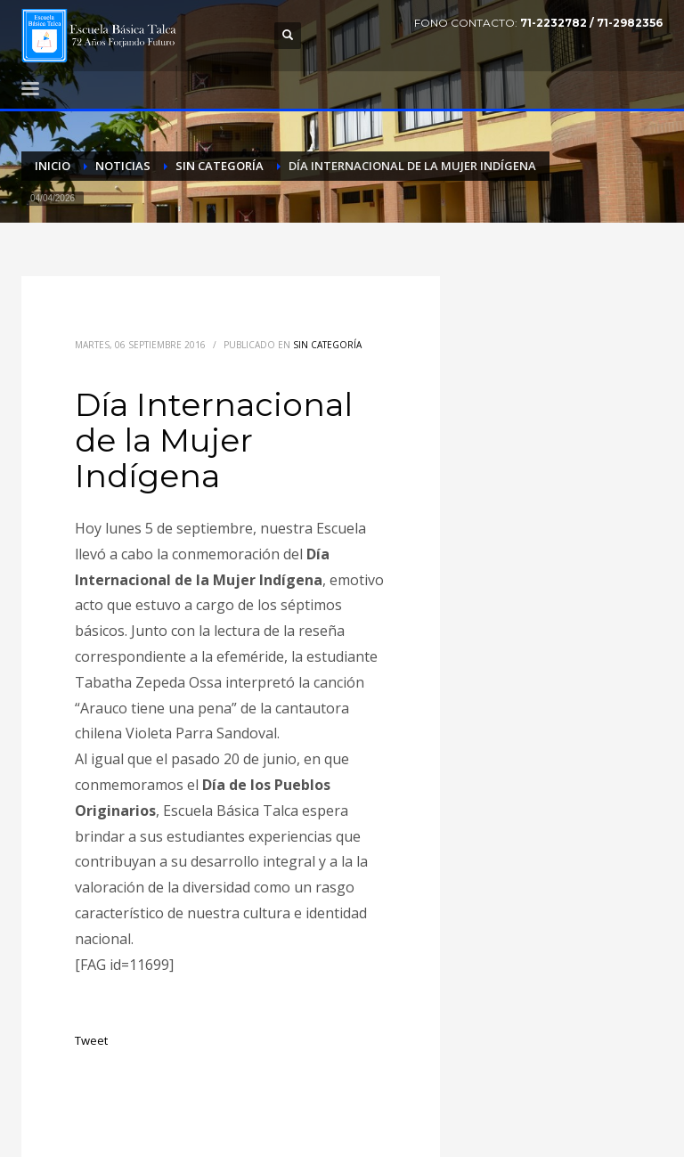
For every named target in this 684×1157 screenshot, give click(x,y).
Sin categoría (327, 344)
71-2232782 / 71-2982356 (591, 22)
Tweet (91, 1040)
